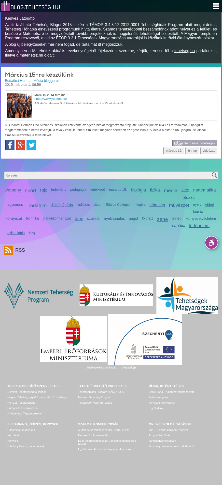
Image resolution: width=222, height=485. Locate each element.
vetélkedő (97, 189)
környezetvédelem (200, 218)
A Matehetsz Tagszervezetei (24, 413)
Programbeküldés (159, 435)
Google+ (20, 145)
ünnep (192, 150)
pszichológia (15, 233)
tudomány (58, 189)
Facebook (9, 145)
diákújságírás (62, 205)
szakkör (93, 218)
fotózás (188, 197)
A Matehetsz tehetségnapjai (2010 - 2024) (103, 429)
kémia (198, 211)
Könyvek (12, 440)
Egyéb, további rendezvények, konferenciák (104, 449)
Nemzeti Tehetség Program (94, 397)
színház (178, 225)
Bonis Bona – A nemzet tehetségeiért (171, 391)
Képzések (13, 435)
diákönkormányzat (57, 218)
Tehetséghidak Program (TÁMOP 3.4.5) (102, 391)
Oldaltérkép (129, 367)
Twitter (31, 145)
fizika (155, 190)
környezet (14, 218)
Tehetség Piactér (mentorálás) (25, 446)
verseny (13, 190)
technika (32, 218)
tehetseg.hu (184, 51)
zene (162, 219)
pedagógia (78, 189)
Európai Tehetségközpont (22, 408)
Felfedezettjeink (158, 397)
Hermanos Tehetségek (199, 143)
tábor (98, 204)
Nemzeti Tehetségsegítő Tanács (26, 391)
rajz (43, 190)
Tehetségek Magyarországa (95, 402)
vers (185, 190)
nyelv (197, 204)
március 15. (174, 150)
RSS (19, 250)
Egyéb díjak (156, 408)
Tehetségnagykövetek (162, 402)
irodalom (37, 205)
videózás (209, 150)
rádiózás (83, 204)
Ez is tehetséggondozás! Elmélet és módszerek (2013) (107, 442)
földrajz (147, 218)
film (31, 233)
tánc (79, 218)
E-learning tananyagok (21, 429)
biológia (138, 190)
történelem (199, 225)
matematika (204, 190)
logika (141, 204)
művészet (179, 205)
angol (133, 218)
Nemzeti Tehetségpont (21, 402)
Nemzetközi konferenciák (93, 435)
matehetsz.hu (31, 55)
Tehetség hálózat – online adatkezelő (171, 446)
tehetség (157, 205)
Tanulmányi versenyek (162, 440)
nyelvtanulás (114, 218)
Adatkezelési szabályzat (100, 367)
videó (209, 205)
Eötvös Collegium (119, 204)
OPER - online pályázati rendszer (169, 429)
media (171, 190)
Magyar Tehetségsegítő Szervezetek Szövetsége (37, 397)
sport (30, 190)
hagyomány (15, 204)
